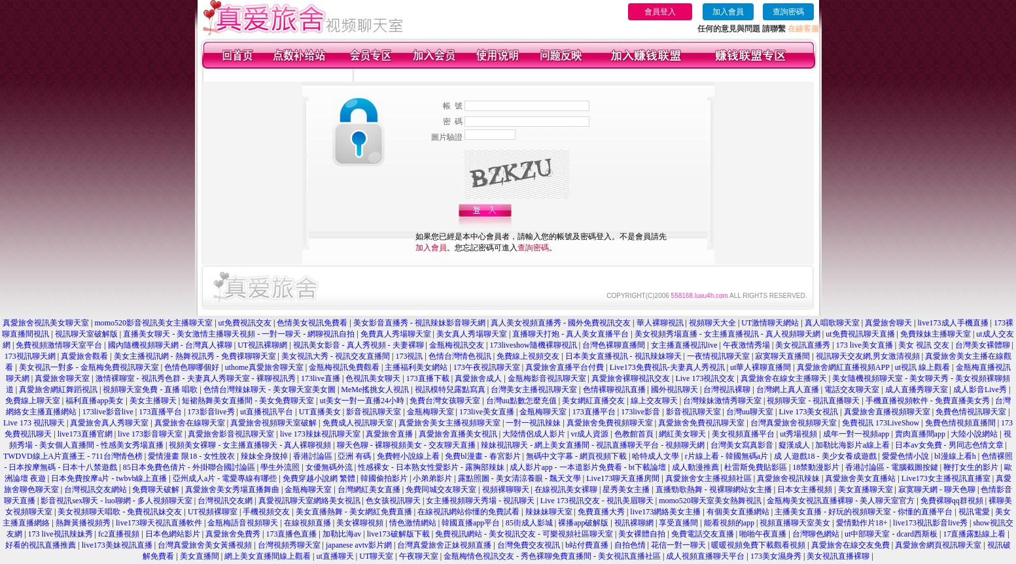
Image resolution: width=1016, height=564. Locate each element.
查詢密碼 (788, 11)
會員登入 (660, 11)
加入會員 (728, 11)
